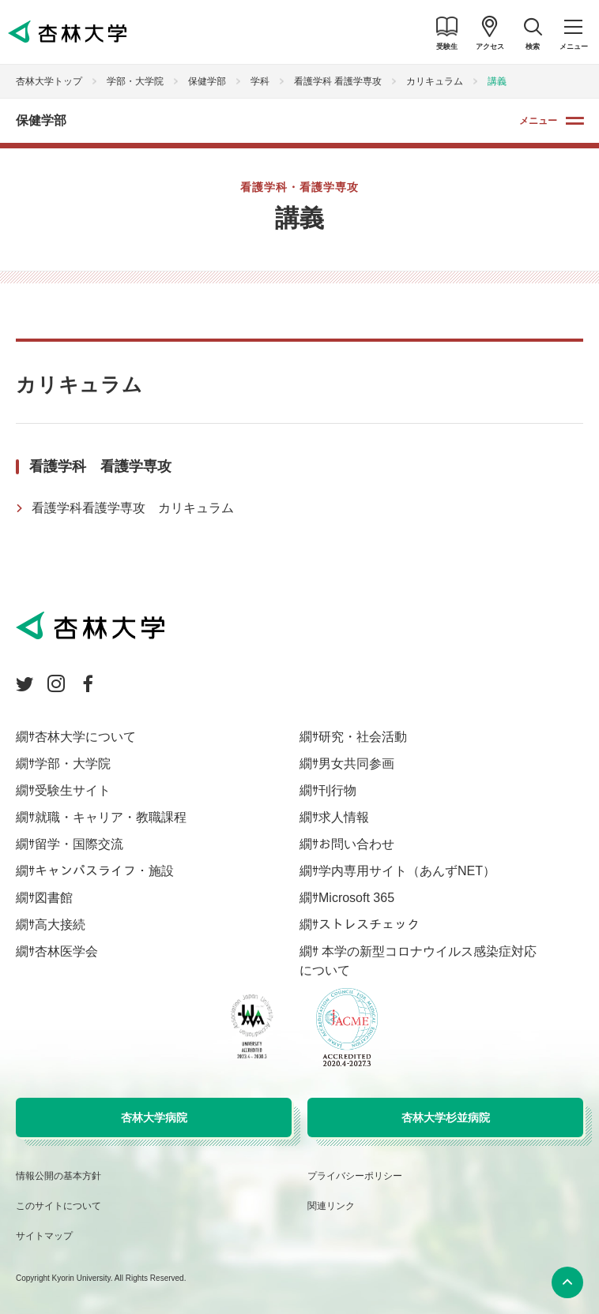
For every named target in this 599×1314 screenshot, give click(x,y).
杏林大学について (85, 736)
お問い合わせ (356, 844)
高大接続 (60, 924)
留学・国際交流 (79, 844)
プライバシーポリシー (354, 1175)
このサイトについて (58, 1205)
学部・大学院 (135, 81)
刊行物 (337, 790)
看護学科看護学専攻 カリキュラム (133, 508)
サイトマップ (44, 1235)
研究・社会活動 (362, 736)
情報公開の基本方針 (58, 1175)
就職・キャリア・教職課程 (110, 817)
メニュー (538, 120)
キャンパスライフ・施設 (104, 871)
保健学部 (207, 81)
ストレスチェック (369, 924)
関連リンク (331, 1205)
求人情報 (343, 817)
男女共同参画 (356, 763)
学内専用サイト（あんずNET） (406, 871)
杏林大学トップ (49, 81)
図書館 (54, 897)
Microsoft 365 (356, 897)
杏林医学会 (66, 951)
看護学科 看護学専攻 (338, 81)
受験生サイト (73, 790)
